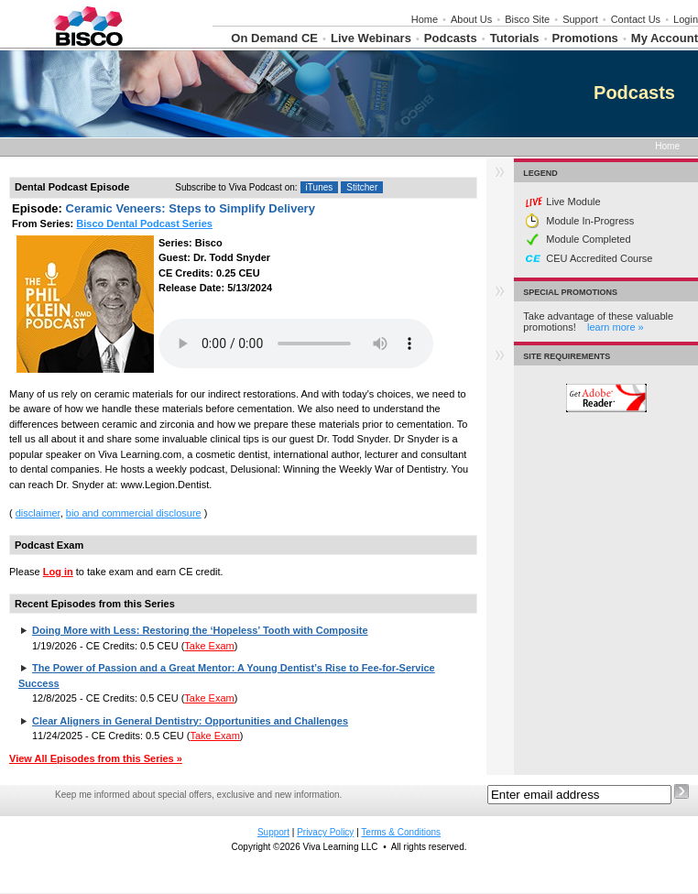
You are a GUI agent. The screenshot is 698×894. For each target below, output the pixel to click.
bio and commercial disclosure (134, 512)
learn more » (615, 327)
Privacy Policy (325, 832)
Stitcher (361, 187)
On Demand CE (274, 38)
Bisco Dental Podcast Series (144, 223)
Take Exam (209, 645)
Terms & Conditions (401, 832)
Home (424, 19)
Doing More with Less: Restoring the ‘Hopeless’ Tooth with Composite (199, 630)
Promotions (585, 38)
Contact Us (635, 19)
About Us (471, 19)
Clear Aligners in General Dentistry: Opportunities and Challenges (190, 720)
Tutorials (515, 38)
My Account (664, 38)
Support (580, 19)
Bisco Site (527, 19)
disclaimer (38, 512)
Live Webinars (371, 38)
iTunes (319, 187)
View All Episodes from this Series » (95, 758)
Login (685, 19)
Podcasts (450, 38)
